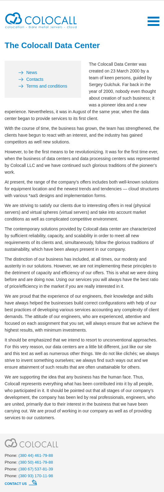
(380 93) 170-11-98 (36, 475)
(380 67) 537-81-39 (36, 469)
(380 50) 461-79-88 (36, 462)
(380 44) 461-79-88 (36, 455)
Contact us (16, 484)
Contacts (34, 79)
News (31, 72)
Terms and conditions (46, 86)
